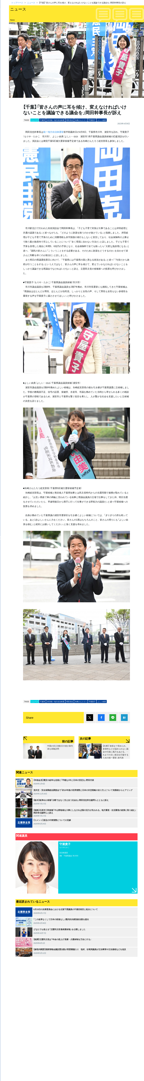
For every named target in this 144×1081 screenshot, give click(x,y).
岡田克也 (69, 120)
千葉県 (42, 120)
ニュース (31, 2)
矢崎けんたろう (81, 120)
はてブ (124, 717)
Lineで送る (112, 717)
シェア (101, 717)
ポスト (89, 717)
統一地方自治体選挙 (53, 131)
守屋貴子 (92, 120)
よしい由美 (101, 120)
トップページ (17, 2)
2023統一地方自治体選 (55, 120)
